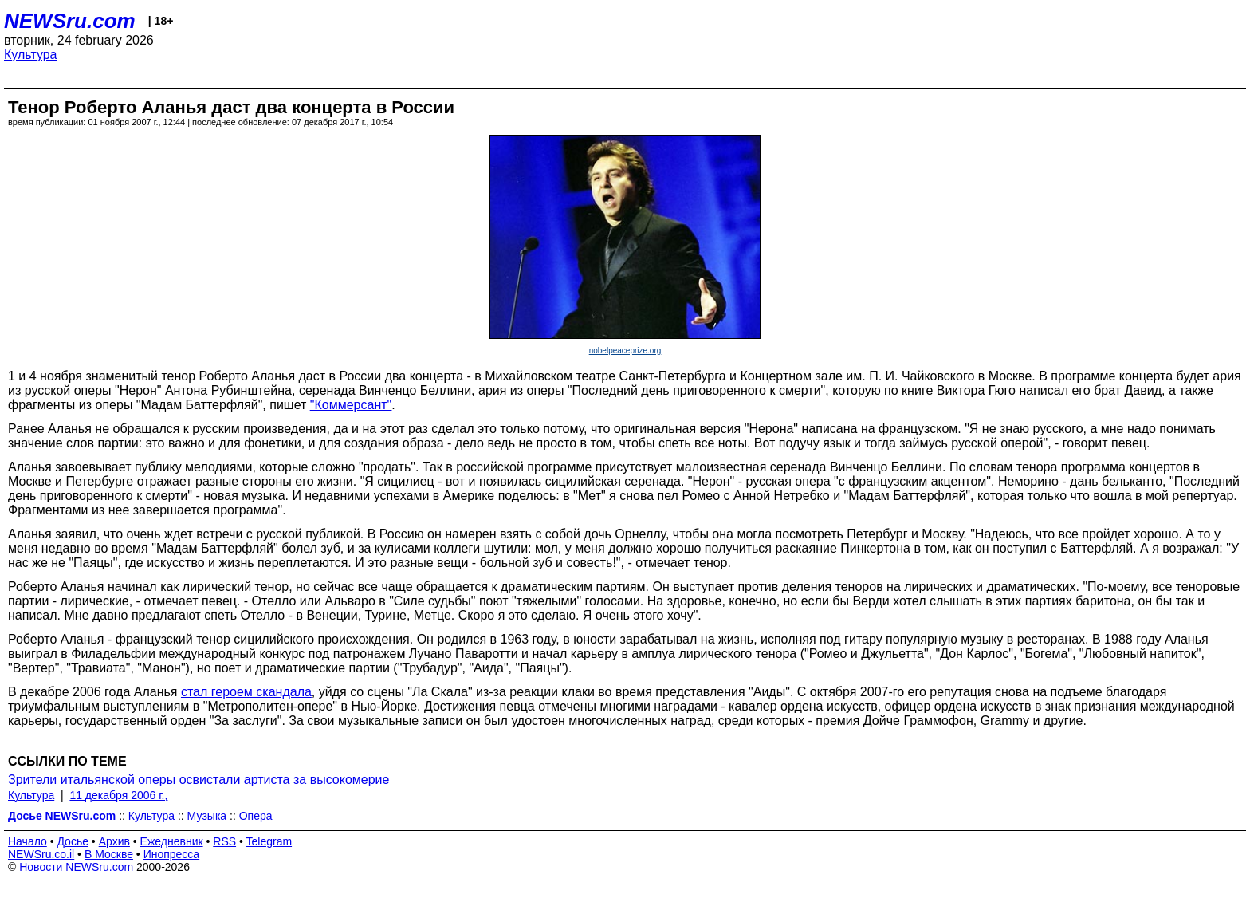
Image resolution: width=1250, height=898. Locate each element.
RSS (224, 841)
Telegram (269, 841)
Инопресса (171, 854)
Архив (114, 841)
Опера (256, 815)
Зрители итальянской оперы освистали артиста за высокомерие (198, 779)
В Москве (109, 854)
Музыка (207, 815)
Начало (27, 841)
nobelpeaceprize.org (625, 350)
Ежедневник (171, 841)
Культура (30, 54)
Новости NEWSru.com (76, 867)
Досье (72, 841)
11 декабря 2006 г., (118, 795)
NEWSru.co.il (41, 854)
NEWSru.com (70, 21)
